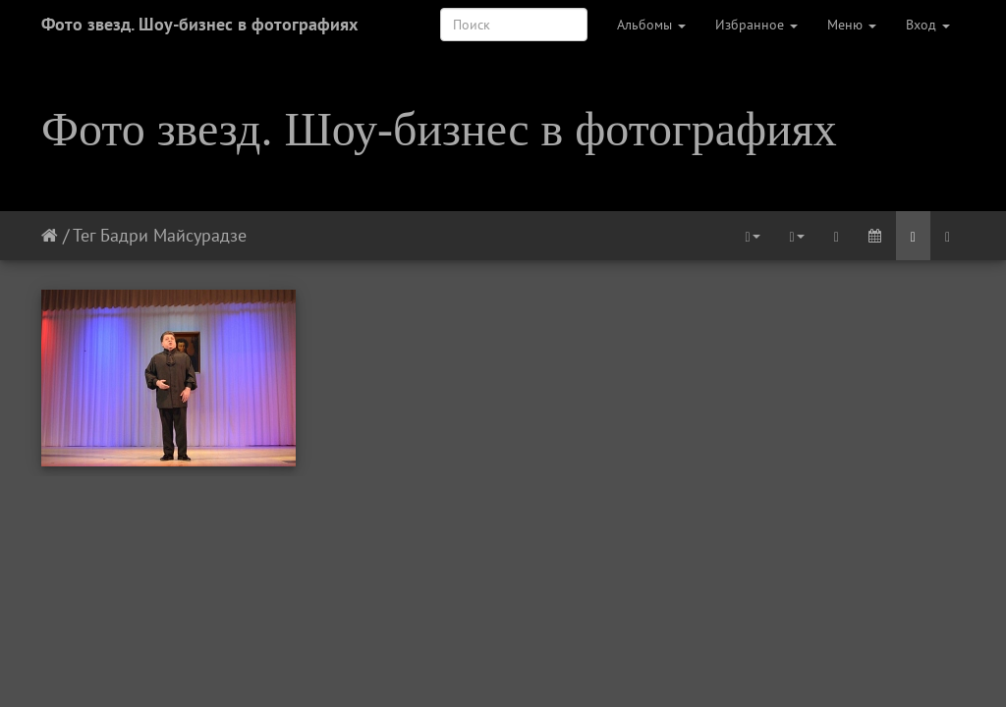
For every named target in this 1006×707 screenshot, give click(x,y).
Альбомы (651, 24)
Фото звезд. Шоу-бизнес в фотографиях (199, 24)
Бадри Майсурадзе (173, 235)
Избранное (756, 24)
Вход (928, 24)
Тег (84, 235)
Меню (851, 24)
